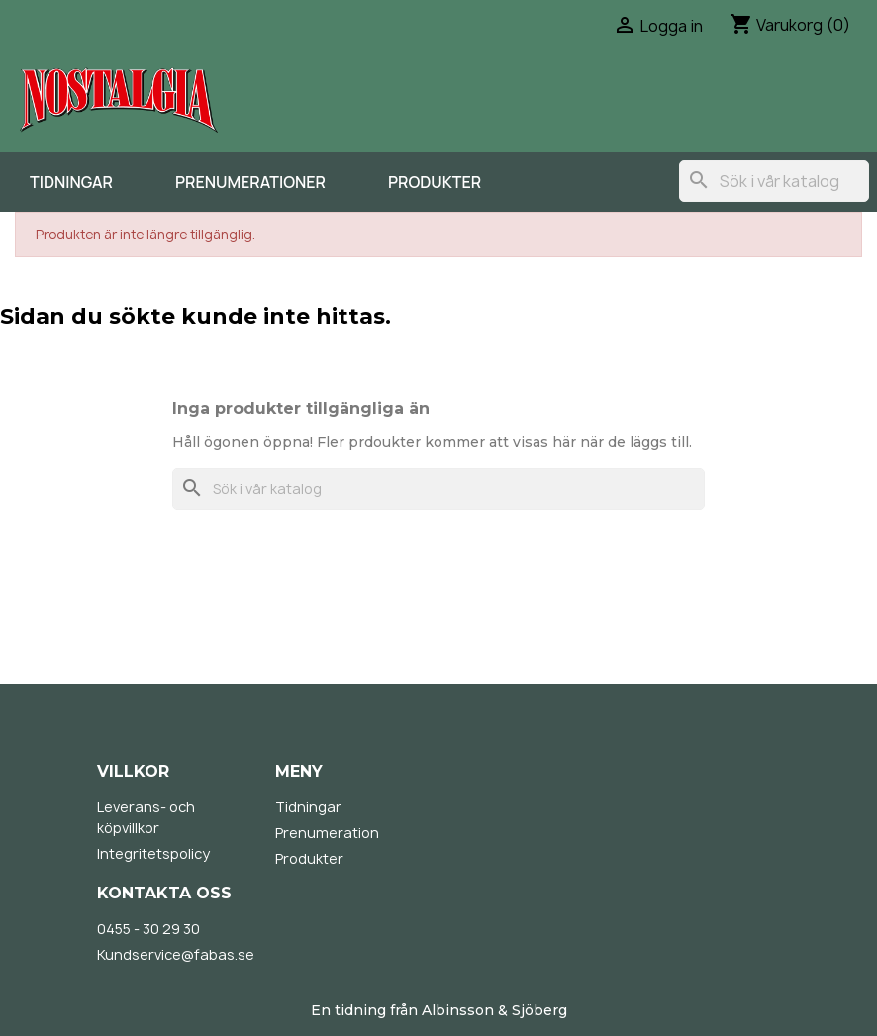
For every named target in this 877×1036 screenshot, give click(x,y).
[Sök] (774, 181)
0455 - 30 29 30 (148, 928)
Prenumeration (327, 832)
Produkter (434, 182)
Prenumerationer (250, 182)
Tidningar (71, 182)
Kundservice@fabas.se (175, 954)
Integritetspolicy (153, 853)
